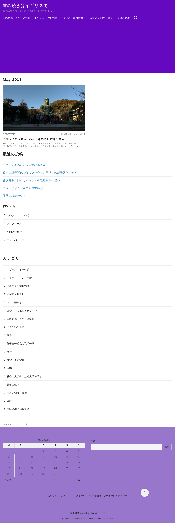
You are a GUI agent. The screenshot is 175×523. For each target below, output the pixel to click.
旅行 (9, 351)
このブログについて (18, 215)
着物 (9, 368)
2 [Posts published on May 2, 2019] (43, 451)
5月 (25, 424)
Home (6, 424)
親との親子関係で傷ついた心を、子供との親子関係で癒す (40, 172)
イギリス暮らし (15, 294)
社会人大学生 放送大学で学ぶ (24, 376)
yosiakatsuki (86, 519)
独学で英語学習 (15, 359)
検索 (92, 440)
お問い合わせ (14, 231)
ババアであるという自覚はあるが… (26, 165)
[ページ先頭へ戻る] (145, 493)
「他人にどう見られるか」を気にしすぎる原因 (33, 139)
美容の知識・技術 (17, 392)
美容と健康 (123, 17)
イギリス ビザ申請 (45, 17)
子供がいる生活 (96, 17)
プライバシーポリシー (19, 240)
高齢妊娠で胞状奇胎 (18, 409)
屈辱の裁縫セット (14, 195)
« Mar (7, 479)
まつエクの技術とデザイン (22, 310)
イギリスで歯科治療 (72, 17)
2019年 (16, 424)
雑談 (110, 17)
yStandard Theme (70, 519)
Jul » (80, 479)
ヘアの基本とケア (17, 302)
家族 (9, 335)
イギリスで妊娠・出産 (19, 277)
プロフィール (14, 223)
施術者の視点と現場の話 (20, 343)
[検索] (135, 18)
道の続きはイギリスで (25, 5)
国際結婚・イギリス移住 (16, 17)
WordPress (108, 519)
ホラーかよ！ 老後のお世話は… (24, 188)
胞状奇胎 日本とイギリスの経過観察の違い (31, 180)
